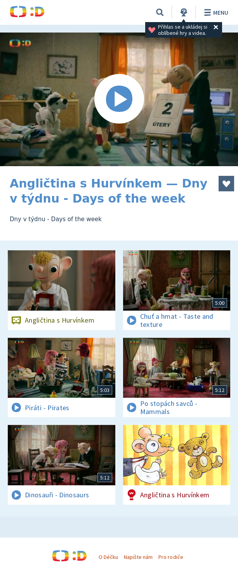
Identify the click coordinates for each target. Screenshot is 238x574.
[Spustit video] (119, 99)
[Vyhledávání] (160, 12)
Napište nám (138, 556)
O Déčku (108, 556)
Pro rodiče (170, 556)
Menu (215, 12)
